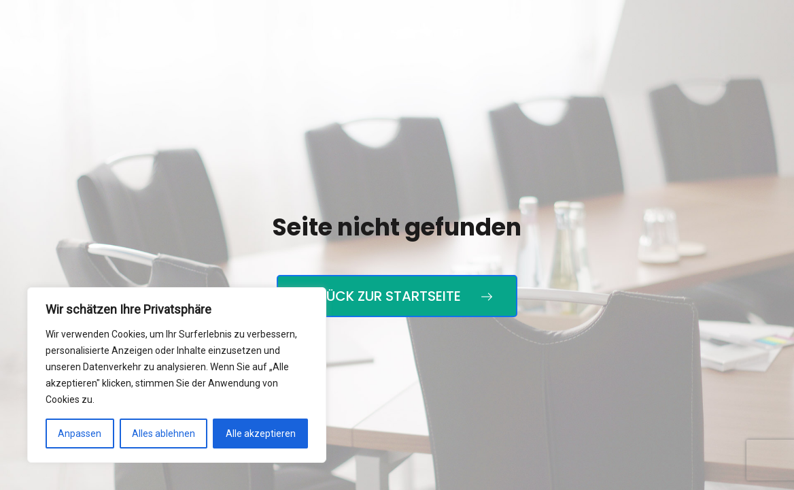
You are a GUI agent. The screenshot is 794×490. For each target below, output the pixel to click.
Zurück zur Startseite (397, 296)
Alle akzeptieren (261, 433)
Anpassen (79, 433)
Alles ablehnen (163, 433)
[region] (176, 375)
